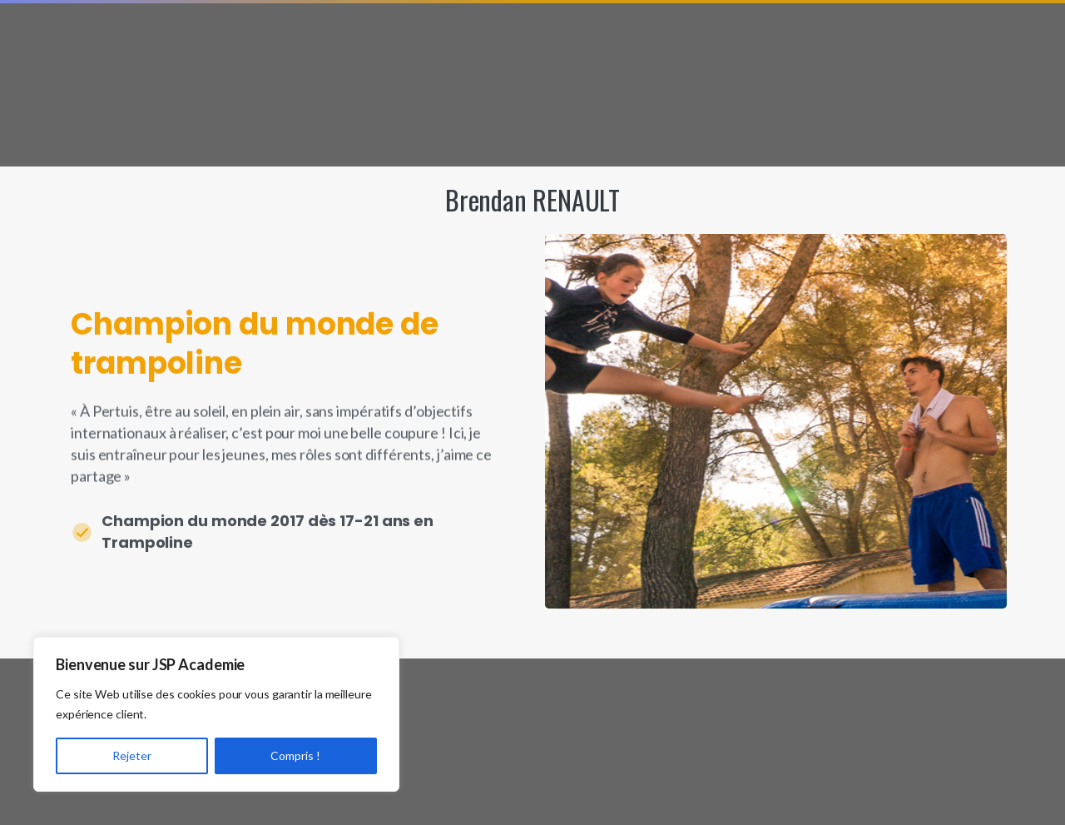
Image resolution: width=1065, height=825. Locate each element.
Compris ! (295, 755)
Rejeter (131, 755)
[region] (216, 714)
